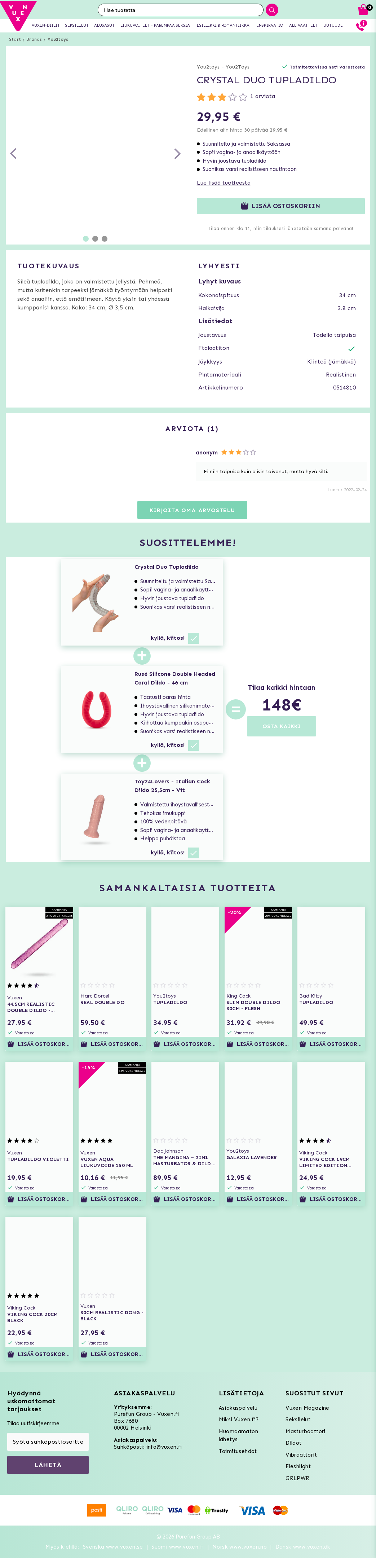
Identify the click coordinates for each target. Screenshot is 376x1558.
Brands (34, 39)
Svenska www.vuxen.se (113, 1547)
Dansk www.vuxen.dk (303, 1547)
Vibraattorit (301, 1455)
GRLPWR (297, 1478)
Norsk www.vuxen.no (239, 1547)
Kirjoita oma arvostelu (192, 510)
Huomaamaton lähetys (238, 1435)
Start (15, 39)
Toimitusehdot (238, 1451)
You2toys (58, 39)
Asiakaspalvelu (238, 1408)
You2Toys (237, 67)
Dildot (293, 1443)
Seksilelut (298, 1419)
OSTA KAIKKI (281, 726)
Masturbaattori (306, 1431)
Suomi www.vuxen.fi (177, 1547)
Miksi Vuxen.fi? (239, 1419)
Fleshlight (298, 1466)
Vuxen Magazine (307, 1408)
